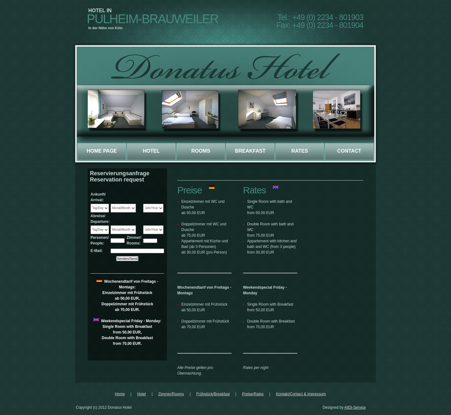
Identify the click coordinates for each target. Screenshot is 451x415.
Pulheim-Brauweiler (152, 19)
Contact (349, 151)
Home (120, 394)
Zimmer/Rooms (171, 394)
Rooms (200, 151)
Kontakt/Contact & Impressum (301, 394)
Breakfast (250, 151)
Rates (299, 151)
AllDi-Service (355, 407)
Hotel (151, 151)
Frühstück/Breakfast (213, 394)
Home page (102, 151)
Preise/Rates (253, 394)
